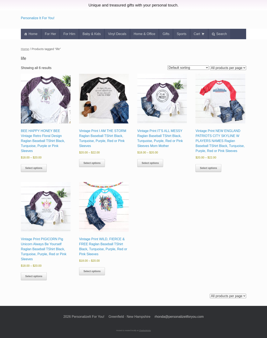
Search (221, 34)
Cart (197, 34)
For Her (50, 34)
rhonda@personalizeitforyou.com (179, 316)
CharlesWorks (145, 330)
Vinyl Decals (117, 34)
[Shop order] (188, 67)
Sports (181, 34)
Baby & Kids (92, 34)
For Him (69, 34)
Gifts (165, 34)
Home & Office (144, 34)
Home (33, 34)
